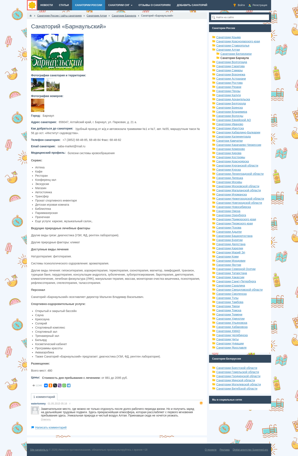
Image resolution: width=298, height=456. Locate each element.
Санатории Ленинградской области (240, 173)
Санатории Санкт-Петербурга (236, 281)
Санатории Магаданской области (238, 190)
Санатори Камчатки (229, 140)
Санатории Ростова (229, 82)
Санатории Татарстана (231, 273)
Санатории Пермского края (234, 223)
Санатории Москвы (229, 182)
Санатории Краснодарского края (238, 41)
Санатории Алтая (228, 49)
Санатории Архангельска (233, 99)
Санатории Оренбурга (231, 215)
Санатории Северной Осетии (236, 269)
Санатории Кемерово (230, 149)
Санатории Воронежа (230, 74)
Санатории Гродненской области (238, 376)
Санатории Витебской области (236, 388)
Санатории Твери (228, 306)
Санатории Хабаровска (232, 327)
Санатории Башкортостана (234, 236)
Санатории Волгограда (231, 62)
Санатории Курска (228, 169)
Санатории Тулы (227, 298)
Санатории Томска (228, 310)
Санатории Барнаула (234, 58)
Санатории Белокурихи (236, 53)
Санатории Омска (228, 211)
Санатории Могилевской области (238, 384)
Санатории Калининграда (233, 136)
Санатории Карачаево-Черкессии (238, 144)
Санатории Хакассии (230, 277)
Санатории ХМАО (228, 331)
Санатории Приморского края (236, 219)
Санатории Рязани (228, 87)
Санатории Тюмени (229, 314)
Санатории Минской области (235, 380)
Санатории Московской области (237, 186)
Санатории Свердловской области (239, 289)
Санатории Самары (229, 70)
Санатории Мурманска (231, 194)
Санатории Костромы (230, 157)
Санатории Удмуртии (230, 318)
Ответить (46, 419)
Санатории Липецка (229, 178)
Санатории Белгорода (231, 103)
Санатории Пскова (228, 227)
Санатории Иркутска (230, 128)
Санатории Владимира (231, 111)
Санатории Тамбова (229, 302)
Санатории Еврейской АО (233, 120)
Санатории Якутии (228, 264)
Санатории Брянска (229, 107)
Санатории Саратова (230, 66)
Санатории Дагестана (230, 244)
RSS (201, 403)
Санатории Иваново (229, 124)
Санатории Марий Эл (230, 252)
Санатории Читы (227, 339)
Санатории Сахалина (230, 285)
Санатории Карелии (229, 248)
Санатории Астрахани (231, 78)
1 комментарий (44, 396)
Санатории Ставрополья (232, 45)
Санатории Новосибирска (233, 207)
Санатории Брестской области (236, 368)
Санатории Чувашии (230, 343)
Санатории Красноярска (232, 161)
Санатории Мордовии (230, 260)
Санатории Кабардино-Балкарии (238, 132)
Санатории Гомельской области (237, 372)
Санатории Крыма (228, 37)
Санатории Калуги (228, 95)
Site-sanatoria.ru (39, 449)
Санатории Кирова (228, 153)
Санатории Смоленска (231, 293)
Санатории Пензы (228, 91)
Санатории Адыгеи (229, 231)
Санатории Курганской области (237, 165)
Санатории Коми (227, 256)
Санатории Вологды (229, 116)
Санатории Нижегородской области (240, 198)
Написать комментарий (51, 427)
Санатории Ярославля (231, 347)
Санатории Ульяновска (231, 322)
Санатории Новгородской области (239, 202)
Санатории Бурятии (229, 240)
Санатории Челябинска (232, 335)
